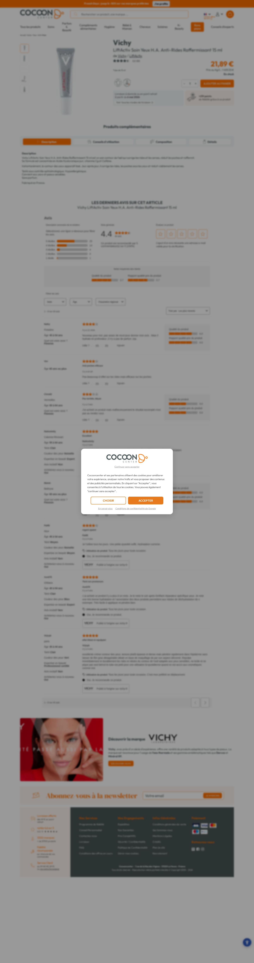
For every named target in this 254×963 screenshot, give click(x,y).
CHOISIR (108, 500)
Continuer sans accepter (127, 466)
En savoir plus (105, 508)
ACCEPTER (145, 500)
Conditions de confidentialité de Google (135, 508)
